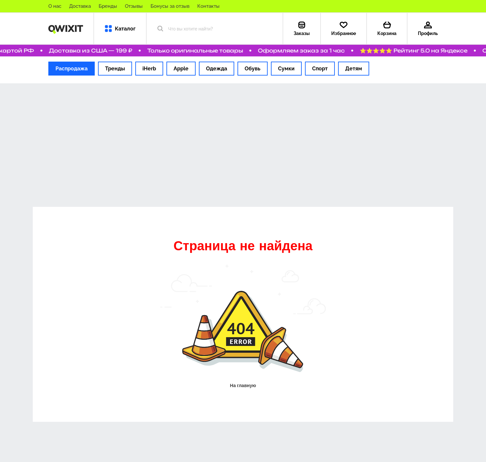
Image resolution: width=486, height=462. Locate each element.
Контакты (208, 6)
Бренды (108, 6)
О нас (54, 6)
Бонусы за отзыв (170, 6)
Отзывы (134, 6)
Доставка (80, 6)
